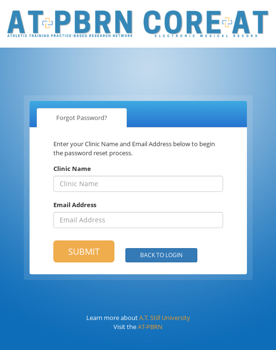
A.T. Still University (164, 317)
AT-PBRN (150, 326)
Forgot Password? (81, 117)
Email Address (74, 204)
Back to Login (161, 255)
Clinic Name (72, 168)
